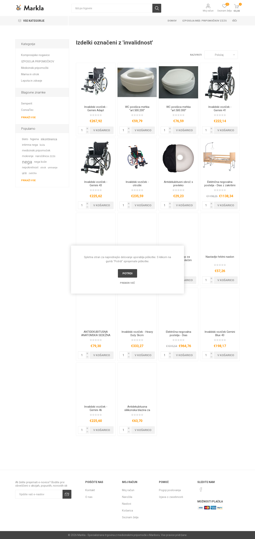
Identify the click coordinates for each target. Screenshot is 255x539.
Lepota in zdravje (31, 80)
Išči (156, 8)
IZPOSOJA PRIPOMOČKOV (37, 61)
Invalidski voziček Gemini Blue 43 (220, 333)
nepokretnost (30, 167)
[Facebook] (201, 489)
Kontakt (90, 490)
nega (27, 162)
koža (42, 144)
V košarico (101, 130)
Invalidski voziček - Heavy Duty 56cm (137, 333)
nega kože (40, 161)
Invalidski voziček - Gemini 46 (95, 408)
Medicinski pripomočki (34, 68)
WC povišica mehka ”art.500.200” (137, 108)
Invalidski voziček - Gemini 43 (95, 183)
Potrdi (128, 273)
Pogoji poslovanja (170, 490)
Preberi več (127, 282)
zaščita (33, 173)
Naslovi (126, 503)
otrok (43, 167)
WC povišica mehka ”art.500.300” (178, 108)
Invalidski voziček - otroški (137, 183)
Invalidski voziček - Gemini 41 (219, 108)
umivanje (52, 167)
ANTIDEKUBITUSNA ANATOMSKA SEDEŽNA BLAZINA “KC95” (95, 335)
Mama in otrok (30, 74)
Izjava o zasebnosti (171, 497)
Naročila (127, 497)
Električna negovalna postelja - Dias (178, 333)
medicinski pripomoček (36, 150)
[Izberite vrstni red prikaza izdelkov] (221, 55)
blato (25, 139)
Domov (172, 20)
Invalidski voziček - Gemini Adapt (95, 108)
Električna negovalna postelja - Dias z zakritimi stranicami (219, 185)
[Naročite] (39, 494)
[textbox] (111, 8)
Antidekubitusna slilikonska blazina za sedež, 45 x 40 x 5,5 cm (137, 410)
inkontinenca (49, 139)
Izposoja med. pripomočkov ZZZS (204, 20)
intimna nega (30, 144)
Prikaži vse (28, 117)
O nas (88, 497)
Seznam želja (130, 517)
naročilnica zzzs (45, 156)
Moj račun (208, 10)
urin (24, 173)
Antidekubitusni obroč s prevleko (178, 183)
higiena (34, 139)
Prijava (67, 494)
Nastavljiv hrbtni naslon (220, 256)
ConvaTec (27, 110)
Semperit (26, 103)
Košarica (127, 510)
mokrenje (28, 156)
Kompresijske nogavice (35, 55)
